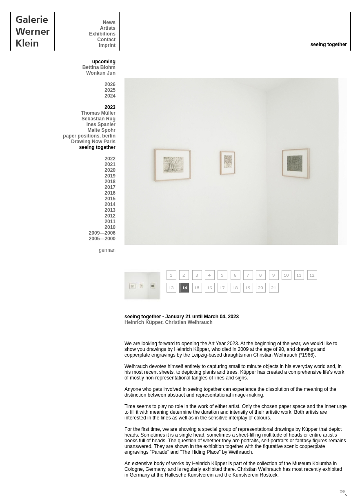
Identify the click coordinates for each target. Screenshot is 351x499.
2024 (110, 96)
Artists (108, 28)
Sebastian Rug (99, 119)
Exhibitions (102, 34)
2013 (110, 210)
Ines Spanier (101, 124)
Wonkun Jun (101, 73)
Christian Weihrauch (188, 322)
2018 (110, 181)
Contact (106, 39)
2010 (110, 227)
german (107, 250)
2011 (110, 221)
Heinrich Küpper (143, 322)
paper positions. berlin (89, 136)
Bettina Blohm (99, 67)
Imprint (107, 45)
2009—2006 (102, 233)
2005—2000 (102, 239)
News (109, 22)
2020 (110, 170)
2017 (110, 187)
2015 (110, 199)
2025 (110, 90)
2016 (110, 193)
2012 (110, 216)
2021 (110, 164)
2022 (110, 159)
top (342, 491)
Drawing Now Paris (93, 141)
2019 (110, 176)
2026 (110, 84)
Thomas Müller (98, 113)
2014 (110, 204)
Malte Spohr (101, 130)
